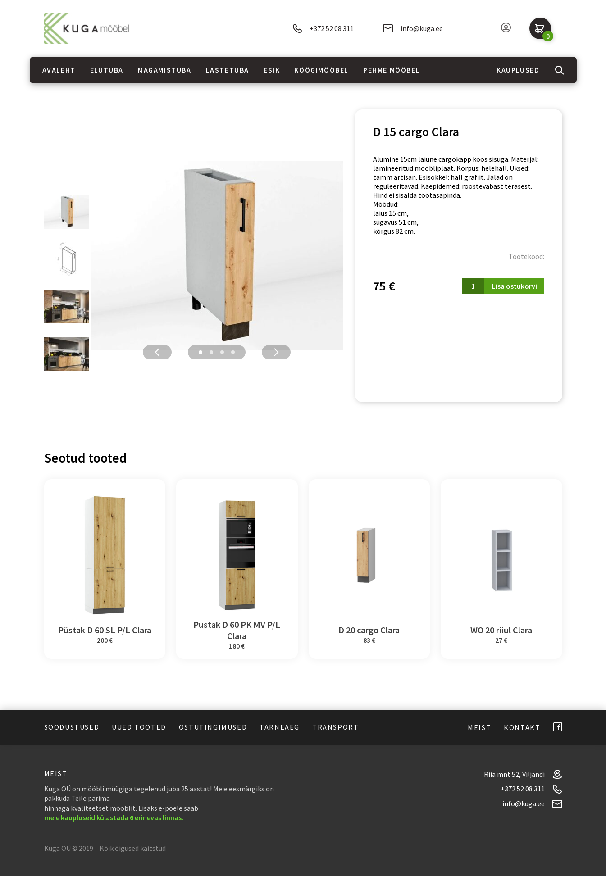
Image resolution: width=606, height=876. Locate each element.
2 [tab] (211, 352)
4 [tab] (233, 352)
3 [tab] (222, 352)
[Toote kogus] (473, 286)
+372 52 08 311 (323, 28)
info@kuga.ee (413, 28)
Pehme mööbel (391, 69)
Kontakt (522, 727)
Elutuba (106, 69)
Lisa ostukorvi (514, 285)
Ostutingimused (213, 726)
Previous (157, 352)
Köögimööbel (321, 69)
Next (276, 352)
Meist (479, 727)
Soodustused (72, 726)
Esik (272, 69)
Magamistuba (164, 69)
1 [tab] (200, 352)
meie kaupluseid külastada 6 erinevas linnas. (113, 817)
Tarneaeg (280, 726)
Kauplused (518, 69)
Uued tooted (139, 726)
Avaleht (59, 69)
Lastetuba (227, 69)
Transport (335, 726)
